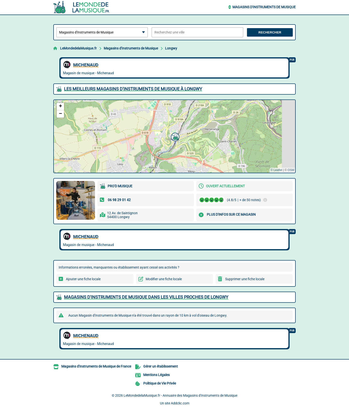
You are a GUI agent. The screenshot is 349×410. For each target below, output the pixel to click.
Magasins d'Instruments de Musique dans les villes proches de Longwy (146, 297)
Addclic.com (180, 403)
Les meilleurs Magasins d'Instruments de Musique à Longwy (133, 88)
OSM (291, 170)
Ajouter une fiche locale (83, 279)
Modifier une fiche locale (164, 279)
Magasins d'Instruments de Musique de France (96, 366)
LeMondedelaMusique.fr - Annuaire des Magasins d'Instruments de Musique (180, 395)
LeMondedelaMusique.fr (78, 48)
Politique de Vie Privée (159, 383)
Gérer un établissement (160, 366)
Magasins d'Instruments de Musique (264, 7)
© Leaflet (276, 170)
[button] (174, 136)
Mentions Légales (156, 375)
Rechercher (269, 32)
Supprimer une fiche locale (244, 279)
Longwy (171, 48)
